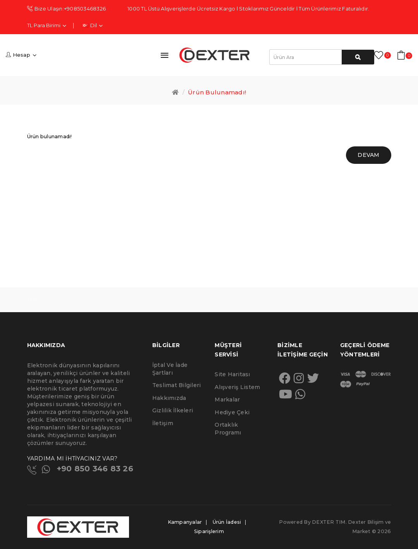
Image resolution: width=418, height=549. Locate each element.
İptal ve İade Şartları (169, 368)
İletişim (162, 423)
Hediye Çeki (232, 412)
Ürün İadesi (227, 522)
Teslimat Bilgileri (176, 385)
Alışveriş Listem (237, 387)
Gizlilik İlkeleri (172, 410)
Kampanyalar (185, 522)
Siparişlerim (209, 531)
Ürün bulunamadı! (217, 92)
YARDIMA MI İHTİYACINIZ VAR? (72, 458)
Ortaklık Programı (228, 428)
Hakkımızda (169, 397)
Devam (368, 154)
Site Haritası (232, 374)
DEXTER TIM (329, 522)
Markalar (227, 399)
